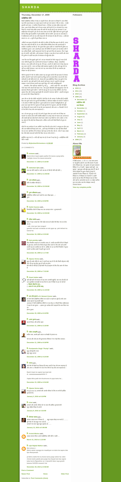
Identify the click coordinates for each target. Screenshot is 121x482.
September (81, 114)
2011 (77, 91)
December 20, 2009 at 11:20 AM (38, 290)
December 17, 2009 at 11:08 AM (38, 174)
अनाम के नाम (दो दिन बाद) (35, 286)
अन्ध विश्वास (80, 105)
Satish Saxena (34, 207)
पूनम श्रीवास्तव (33, 192)
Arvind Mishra (34, 433)
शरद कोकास (32, 180)
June (79, 122)
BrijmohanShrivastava (83, 157)
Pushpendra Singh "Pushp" (39, 348)
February (80, 134)
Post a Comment (28, 470)
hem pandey (33, 240)
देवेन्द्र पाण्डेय (32, 219)
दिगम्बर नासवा (33, 417)
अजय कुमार (32, 319)
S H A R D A (30, 7)
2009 (77, 97)
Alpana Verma (34, 259)
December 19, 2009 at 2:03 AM (37, 234)
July (79, 119)
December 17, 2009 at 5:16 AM (37, 162)
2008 (77, 139)
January (80, 137)
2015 (77, 88)
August (80, 117)
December (81, 99)
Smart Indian (33, 277)
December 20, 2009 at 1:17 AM (37, 253)
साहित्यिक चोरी (81, 102)
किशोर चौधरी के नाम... (34, 284)
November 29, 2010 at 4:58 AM (38, 467)
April (79, 128)
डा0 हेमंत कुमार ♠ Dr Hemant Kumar (40, 296)
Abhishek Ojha (34, 168)
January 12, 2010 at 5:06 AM (37, 427)
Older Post (65, 474)
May (78, 125)
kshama (32, 153)
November (81, 108)
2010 (77, 94)
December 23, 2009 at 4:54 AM (37, 382)
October (80, 111)
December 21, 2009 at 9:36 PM (37, 342)
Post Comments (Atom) (39, 478)
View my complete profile (82, 187)
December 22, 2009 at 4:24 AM (37, 357)
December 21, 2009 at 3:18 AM (37, 326)
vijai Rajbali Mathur (36, 446)
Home (45, 474)
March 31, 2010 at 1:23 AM (36, 439)
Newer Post (26, 474)
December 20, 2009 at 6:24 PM (37, 313)
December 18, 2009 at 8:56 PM (37, 201)
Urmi (30, 402)
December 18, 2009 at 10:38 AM (38, 186)
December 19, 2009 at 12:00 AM (38, 213)
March (79, 131)
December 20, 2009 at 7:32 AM (37, 271)
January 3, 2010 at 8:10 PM (36, 396)
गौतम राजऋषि (33, 332)
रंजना (30, 363)
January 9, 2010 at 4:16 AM (36, 411)
